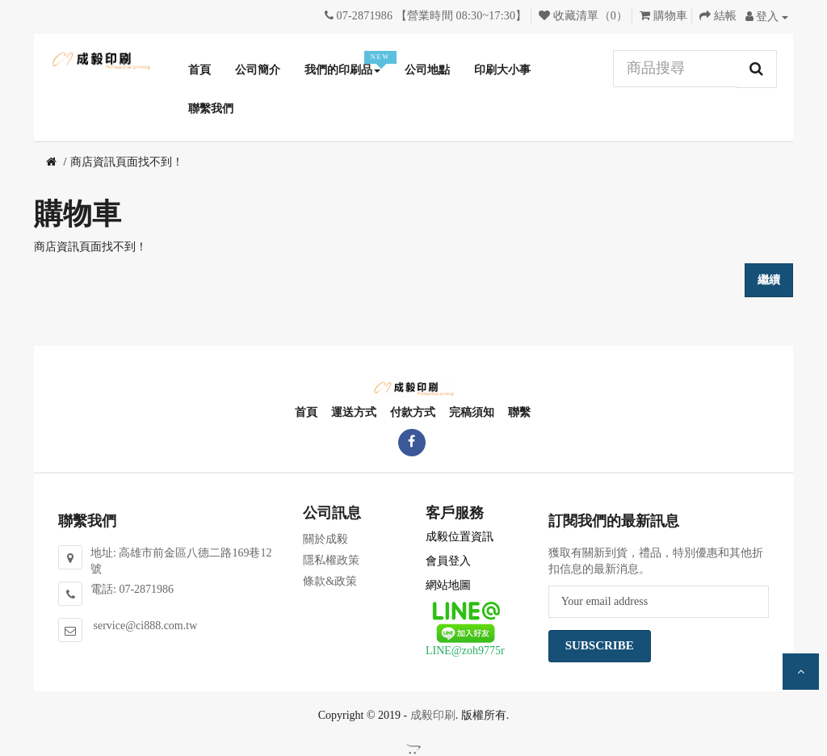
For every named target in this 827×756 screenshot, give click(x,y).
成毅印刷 (432, 715)
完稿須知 (471, 412)
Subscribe (599, 645)
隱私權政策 (331, 560)
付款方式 (412, 412)
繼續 (769, 280)
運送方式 (353, 412)
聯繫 (518, 412)
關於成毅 (325, 539)
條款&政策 (330, 581)
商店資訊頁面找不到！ (126, 162)
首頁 (305, 412)
